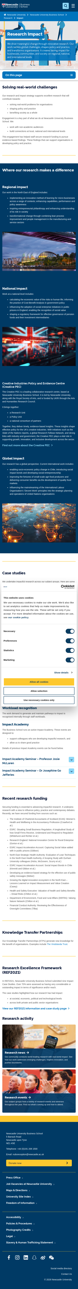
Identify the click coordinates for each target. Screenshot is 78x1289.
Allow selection (39, 691)
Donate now (15, 1163)
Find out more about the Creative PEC (26, 445)
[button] (71, 759)
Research (8, 18)
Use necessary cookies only (39, 700)
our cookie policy (18, 617)
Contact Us (66, 1274)
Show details (61, 672)
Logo (16, 6)
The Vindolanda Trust (57, 944)
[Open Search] (66, 6)
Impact (20, 18)
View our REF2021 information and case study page (34, 1008)
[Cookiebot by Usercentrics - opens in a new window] (60, 587)
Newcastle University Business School (47, 15)
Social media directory (61, 1268)
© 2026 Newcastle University (58, 1279)
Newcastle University (16, 15)
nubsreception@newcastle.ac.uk (28, 1154)
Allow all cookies (39, 682)
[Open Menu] (73, 6)
